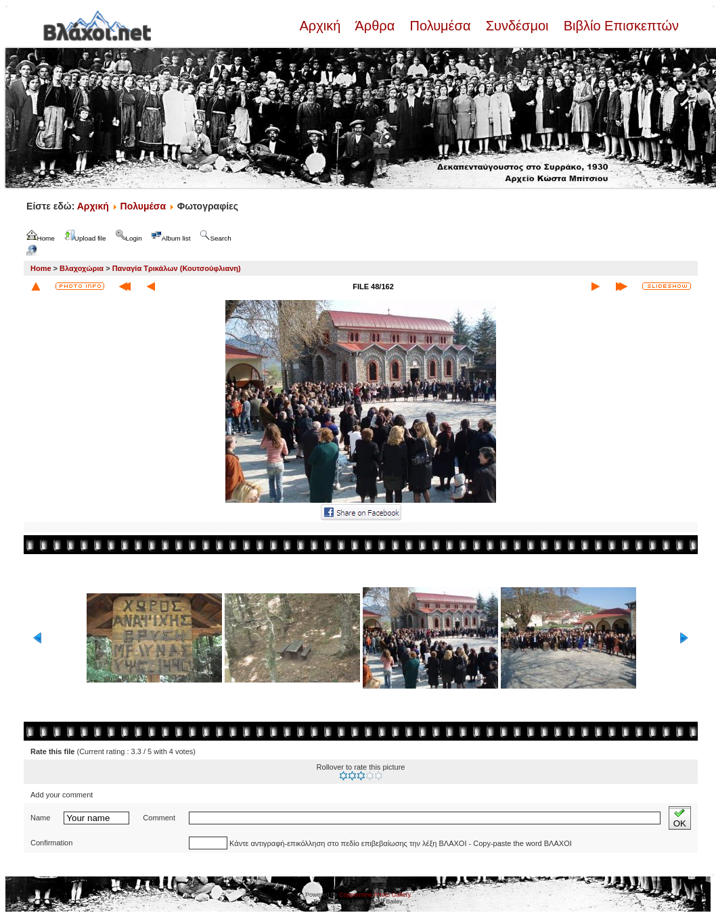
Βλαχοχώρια (82, 268)
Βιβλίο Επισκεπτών (619, 25)
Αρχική (321, 25)
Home (40, 268)
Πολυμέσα (440, 25)
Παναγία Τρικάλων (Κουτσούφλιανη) (176, 268)
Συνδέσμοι (517, 25)
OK (679, 818)
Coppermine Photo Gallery (375, 894)
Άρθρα (375, 25)
